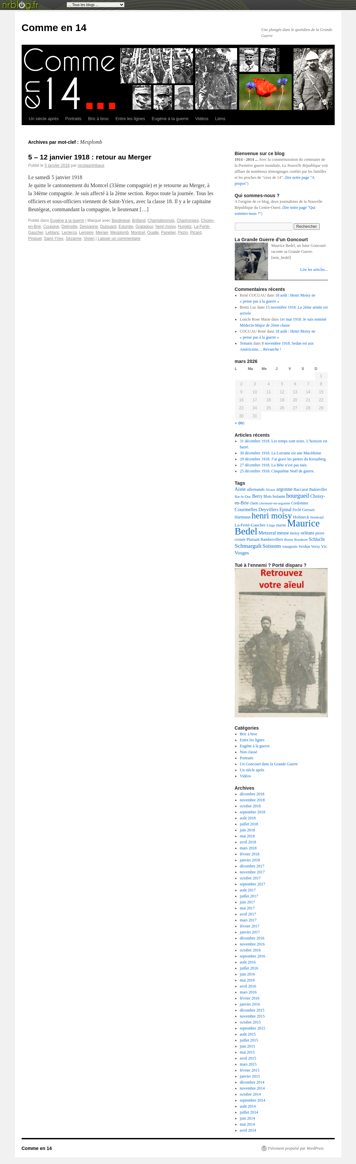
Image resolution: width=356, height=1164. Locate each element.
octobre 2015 (250, 1022)
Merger (102, 232)
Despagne (89, 226)
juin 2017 (247, 902)
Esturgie (126, 226)
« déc (239, 423)
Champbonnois (161, 220)
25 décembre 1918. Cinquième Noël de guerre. (277, 471)
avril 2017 (248, 914)
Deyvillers (268, 509)
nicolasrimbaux (91, 165)
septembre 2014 (252, 1100)
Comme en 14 (54, 27)
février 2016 (249, 998)
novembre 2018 (252, 800)
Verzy (315, 546)
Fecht (297, 510)
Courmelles (246, 509)
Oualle (153, 232)
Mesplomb (119, 232)
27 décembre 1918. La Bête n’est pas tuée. (274, 465)
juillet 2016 (249, 968)
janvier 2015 (250, 1076)
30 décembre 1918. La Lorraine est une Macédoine (280, 453)
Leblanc (53, 232)
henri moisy (166, 226)
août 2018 (248, 818)
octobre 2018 (250, 806)
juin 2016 (247, 974)
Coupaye (51, 226)
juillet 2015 (249, 1040)
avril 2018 (248, 842)
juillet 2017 (249, 896)
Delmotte (70, 226)
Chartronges (188, 220)
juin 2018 (247, 830)
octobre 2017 (250, 878)
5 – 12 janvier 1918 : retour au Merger (90, 157)
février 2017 (249, 926)
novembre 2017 (252, 872)
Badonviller (318, 489)
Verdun (304, 546)
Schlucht (317, 539)
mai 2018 (247, 836)
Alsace (270, 489)
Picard (195, 232)
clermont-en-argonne (274, 503)
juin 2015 (247, 1046)
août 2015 (248, 1034)
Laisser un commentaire (119, 238)
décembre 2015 (252, 1010)
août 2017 (248, 890)
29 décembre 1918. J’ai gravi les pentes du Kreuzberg (283, 459)
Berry (257, 496)
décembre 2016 (252, 938)
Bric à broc (98, 118)
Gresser (308, 509)
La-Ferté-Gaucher (250, 524)
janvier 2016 (250, 1004)
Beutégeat (121, 220)
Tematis (246, 343)
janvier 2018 (250, 860)
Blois (267, 496)
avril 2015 (248, 1058)
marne (281, 525)
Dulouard (108, 226)
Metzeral (267, 532)
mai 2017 (247, 908)
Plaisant (253, 539)
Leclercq (69, 232)
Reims (288, 539)
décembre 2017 (252, 866)
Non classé (248, 752)
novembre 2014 (252, 1088)
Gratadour (144, 226)
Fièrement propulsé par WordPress (296, 1148)
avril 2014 (248, 1130)
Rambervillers (272, 539)
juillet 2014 (249, 1112)
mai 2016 (247, 980)
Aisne (240, 489)
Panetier (168, 232)
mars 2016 (248, 992)
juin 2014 (247, 1118)
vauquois (289, 546)
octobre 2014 (250, 1094)
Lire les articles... (314, 269)
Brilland (139, 220)
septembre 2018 (252, 812)
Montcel (138, 232)
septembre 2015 (252, 1028)
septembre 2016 (252, 956)
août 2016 (248, 962)
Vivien (89, 238)
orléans (307, 532)
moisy (294, 533)
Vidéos (201, 118)
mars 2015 (248, 1064)
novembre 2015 (252, 1016)
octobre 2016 (250, 950)
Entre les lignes (130, 118)
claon (254, 503)
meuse (283, 532)
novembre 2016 (252, 944)
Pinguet (35, 238)
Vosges (242, 552)
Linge (270, 525)
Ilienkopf (317, 517)
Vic (324, 546)
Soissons (271, 546)
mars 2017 (248, 920)
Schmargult (248, 545)
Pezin (183, 232)
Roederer (301, 539)
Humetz (184, 226)
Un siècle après (44, 118)
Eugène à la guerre (170, 118)
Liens (220, 118)
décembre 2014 (252, 1082)
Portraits (73, 118)
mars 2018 (248, 848)
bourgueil (297, 495)
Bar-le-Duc (243, 496)
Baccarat (301, 489)
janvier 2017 (250, 932)
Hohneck (301, 516)
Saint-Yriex (54, 238)
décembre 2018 (252, 794)
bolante (279, 496)
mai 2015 (247, 1052)
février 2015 (249, 1070)
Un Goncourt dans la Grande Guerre (269, 764)
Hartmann (243, 517)
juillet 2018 (249, 824)
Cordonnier (299, 503)
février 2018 (249, 854)
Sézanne (73, 238)
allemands (255, 489)
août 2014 (248, 1106)
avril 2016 (248, 986)
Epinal (285, 509)
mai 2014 (247, 1124)
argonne (284, 489)
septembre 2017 (252, 884)
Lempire (86, 232)
